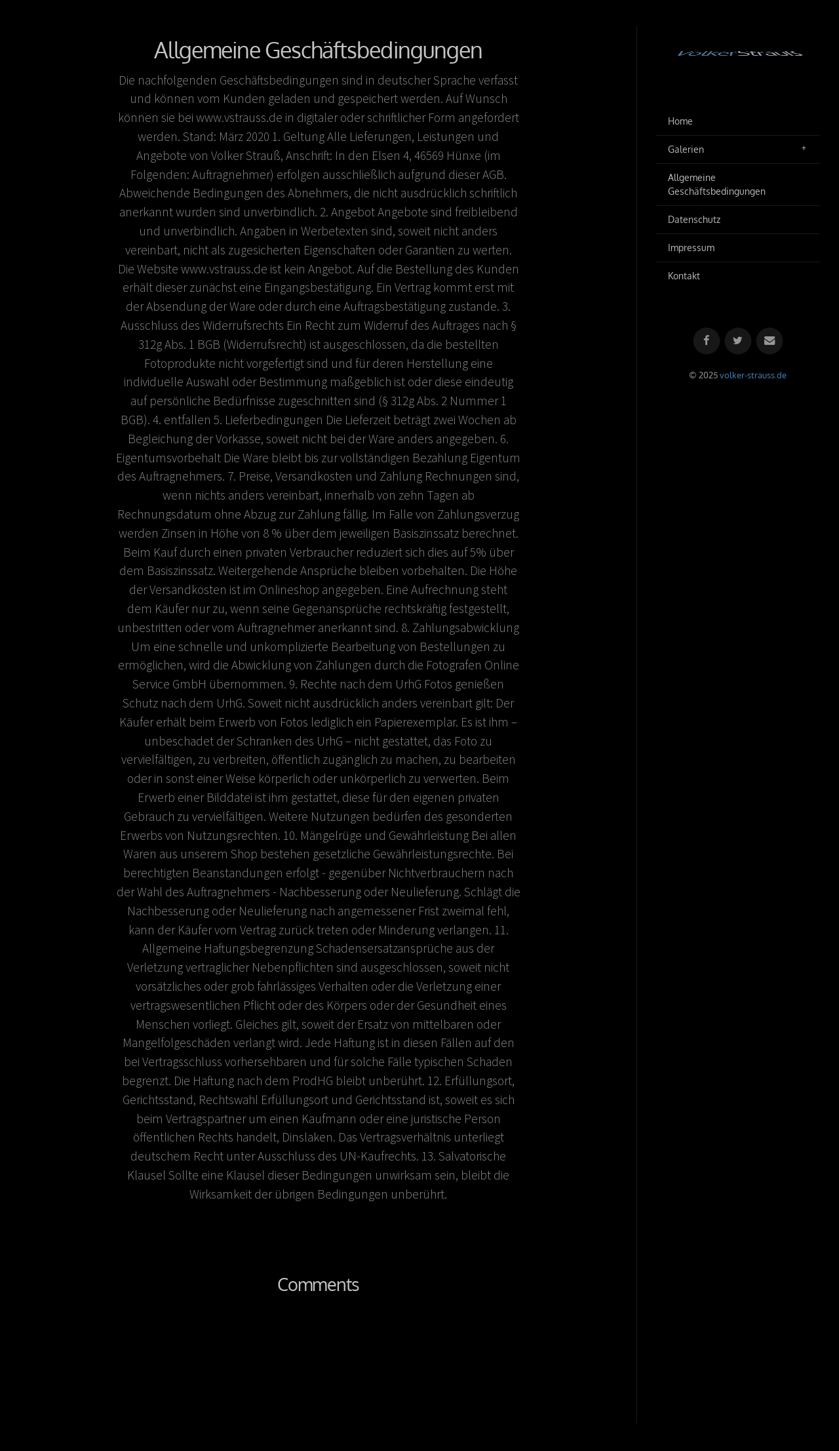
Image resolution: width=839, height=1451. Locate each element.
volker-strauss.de (753, 375)
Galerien (686, 149)
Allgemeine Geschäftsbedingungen (717, 184)
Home (680, 121)
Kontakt (684, 275)
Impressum (691, 247)
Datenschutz (694, 219)
